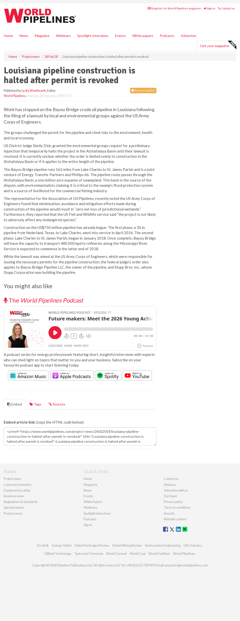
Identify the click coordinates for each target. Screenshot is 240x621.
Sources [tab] (57, 404)
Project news (12, 479)
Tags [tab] (35, 404)
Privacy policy (173, 502)
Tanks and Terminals (88, 554)
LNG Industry (193, 545)
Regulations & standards (21, 502)
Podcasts (167, 35)
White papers (142, 35)
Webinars (63, 35)
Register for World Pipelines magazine (174, 8)
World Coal (137, 554)
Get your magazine (218, 45)
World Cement (116, 554)
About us (170, 485)
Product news (13, 513)
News (88, 490)
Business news (14, 496)
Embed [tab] (14, 404)
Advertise (188, 35)
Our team (170, 496)
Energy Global (62, 545)
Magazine (42, 35)
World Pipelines (14, 96)
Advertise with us (176, 490)
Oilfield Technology (57, 554)
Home (8, 35)
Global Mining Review (127, 545)
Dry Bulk (43, 545)
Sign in (209, 8)
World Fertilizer (159, 554)
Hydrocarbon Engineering (163, 545)
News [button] (24, 35)
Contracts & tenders (17, 485)
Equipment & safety (17, 490)
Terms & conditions (177, 507)
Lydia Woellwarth (34, 91)
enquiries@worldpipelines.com (186, 565)
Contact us (226, 8)
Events (120, 35)
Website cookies (175, 519)
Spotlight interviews (93, 35)
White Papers (93, 502)
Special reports (14, 507)
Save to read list (143, 90)
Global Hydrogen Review (91, 545)
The (43, 300)
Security (169, 513)
